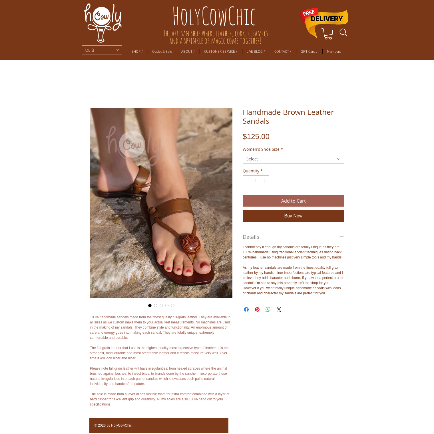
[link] (328, 33)
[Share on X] (279, 309)
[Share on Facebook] (246, 309)
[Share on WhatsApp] (268, 309)
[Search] (343, 32)
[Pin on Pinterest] (257, 309)
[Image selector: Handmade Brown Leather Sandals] (150, 305)
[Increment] (264, 181)
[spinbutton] (256, 181)
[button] (102, 49)
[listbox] (102, 49)
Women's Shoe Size (263, 149)
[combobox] (293, 159)
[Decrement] (247, 181)
